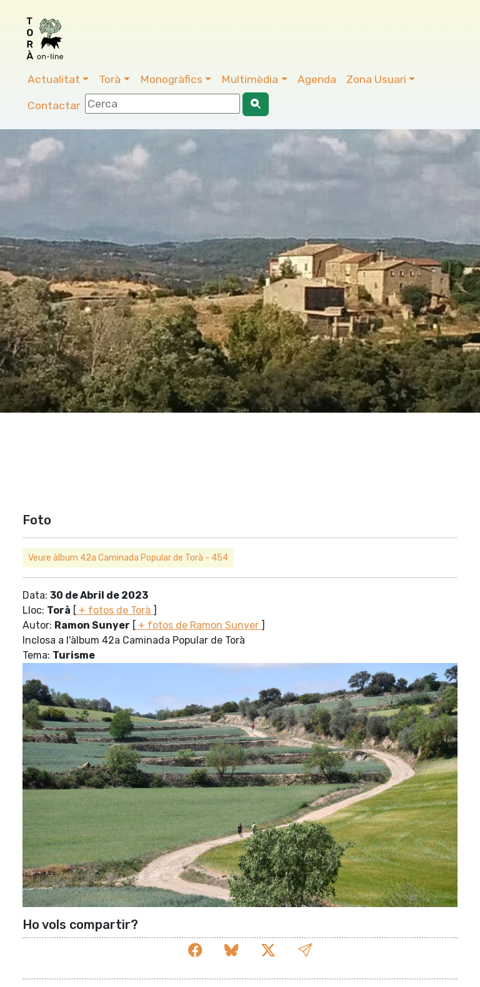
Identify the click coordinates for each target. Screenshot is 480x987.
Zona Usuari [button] (376, 79)
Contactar (54, 105)
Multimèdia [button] (249, 79)
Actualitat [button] (54, 79)
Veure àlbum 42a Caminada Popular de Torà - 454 (128, 557)
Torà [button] (110, 79)
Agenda (317, 79)
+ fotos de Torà (114, 610)
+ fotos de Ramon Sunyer (198, 625)
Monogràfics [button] (171, 79)
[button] (305, 950)
